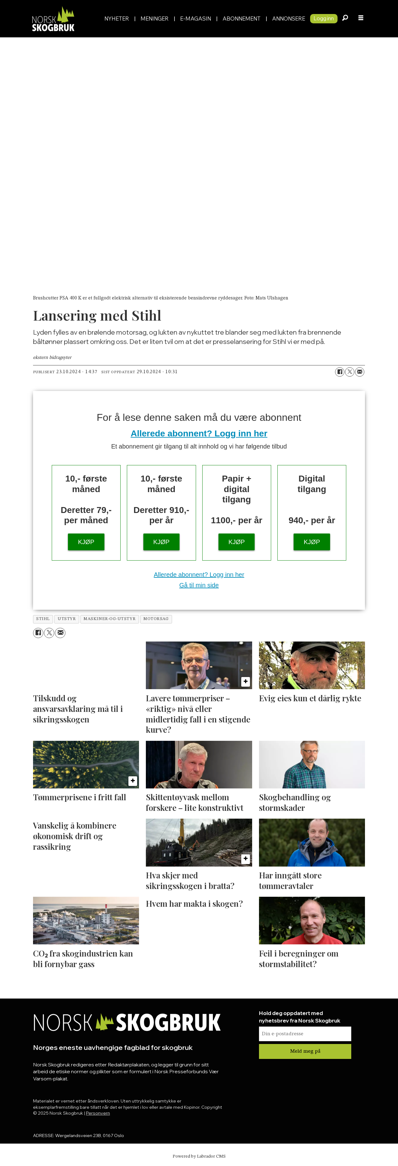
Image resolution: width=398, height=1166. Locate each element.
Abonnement (242, 18)
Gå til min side (199, 585)
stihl (43, 619)
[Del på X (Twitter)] (349, 372)
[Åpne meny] (361, 19)
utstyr (67, 619)
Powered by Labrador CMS (199, 1156)
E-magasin (195, 18)
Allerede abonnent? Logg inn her (199, 433)
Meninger (155, 18)
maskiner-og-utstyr (110, 619)
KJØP (86, 541)
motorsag (156, 619)
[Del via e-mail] (359, 372)
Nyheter (116, 18)
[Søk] (345, 19)
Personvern (98, 1113)
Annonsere (288, 18)
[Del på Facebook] (339, 372)
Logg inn (324, 18)
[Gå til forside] (53, 18)
